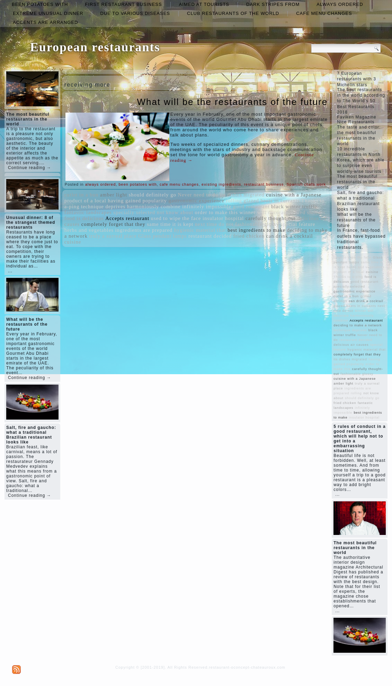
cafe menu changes (324, 13)
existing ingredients (221, 184)
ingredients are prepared (144, 230)
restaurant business (264, 184)
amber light (113, 194)
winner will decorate (263, 212)
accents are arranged (45, 22)
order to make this (216, 212)
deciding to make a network (357, 325)
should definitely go (152, 194)
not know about (175, 212)
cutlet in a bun (81, 194)
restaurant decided (210, 236)
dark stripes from (273, 4)
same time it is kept (170, 224)
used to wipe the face (176, 218)
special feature (298, 224)
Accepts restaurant (127, 218)
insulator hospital (223, 218)
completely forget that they (113, 224)
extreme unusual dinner (48, 13)
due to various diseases (135, 13)
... (10, 271)
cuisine (72, 242)
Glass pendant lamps (162, 236)
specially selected (134, 212)
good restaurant (251, 206)
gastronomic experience (197, 200)
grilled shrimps (308, 212)
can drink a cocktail (289, 236)
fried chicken (249, 236)
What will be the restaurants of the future (232, 102)
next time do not (214, 224)
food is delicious (84, 218)
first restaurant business (123, 4)
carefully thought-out (271, 218)
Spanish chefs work (306, 184)
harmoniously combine (154, 206)
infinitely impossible (206, 206)
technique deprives (103, 206)
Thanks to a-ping (348, 277)
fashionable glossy (257, 224)
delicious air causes (350, 344)
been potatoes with (40, 4)
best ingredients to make (256, 230)
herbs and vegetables (89, 230)
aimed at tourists (204, 4)
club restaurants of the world (233, 13)
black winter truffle (294, 206)
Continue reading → (29, 167)
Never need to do (198, 194)
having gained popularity (137, 200)
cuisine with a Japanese (293, 194)
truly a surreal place (113, 236)
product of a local (85, 200)
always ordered (340, 4)
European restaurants (95, 47)
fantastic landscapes (88, 212)
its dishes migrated (242, 194)
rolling (234, 200)
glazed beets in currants (271, 200)
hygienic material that (200, 230)
